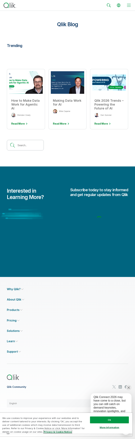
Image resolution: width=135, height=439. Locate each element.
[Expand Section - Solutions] (15, 331)
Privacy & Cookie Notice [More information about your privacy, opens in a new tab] (58, 431)
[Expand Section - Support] (14, 351)
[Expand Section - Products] (14, 310)
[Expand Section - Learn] (12, 341)
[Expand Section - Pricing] (13, 320)
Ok (109, 419)
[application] (108, 408)
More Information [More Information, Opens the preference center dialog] (109, 427)
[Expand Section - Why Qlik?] (15, 289)
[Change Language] (119, 5)
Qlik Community (16, 387)
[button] (67, 403)
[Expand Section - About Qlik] (15, 299)
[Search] (108, 5)
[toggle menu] (128, 5)
